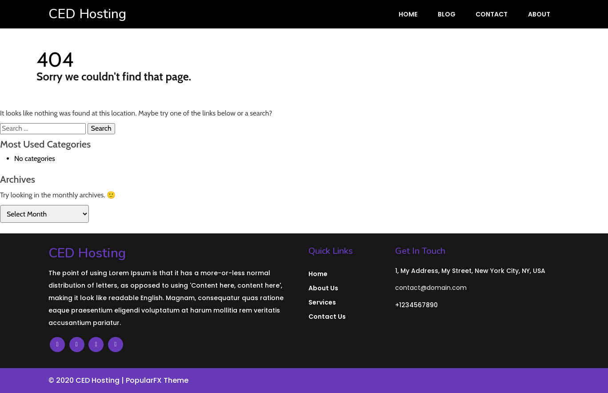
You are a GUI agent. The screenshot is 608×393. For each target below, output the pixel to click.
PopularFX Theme (157, 380)
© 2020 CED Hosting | (87, 380)
